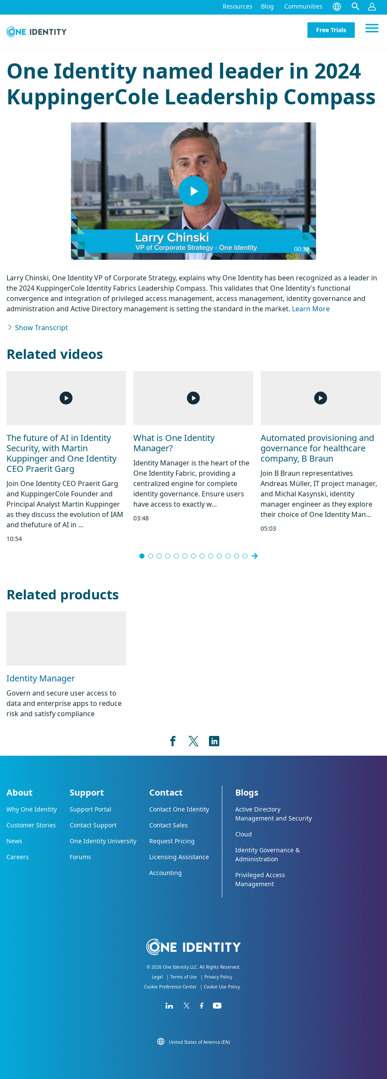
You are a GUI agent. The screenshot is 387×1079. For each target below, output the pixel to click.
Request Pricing (172, 841)
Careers (17, 857)
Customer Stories (31, 825)
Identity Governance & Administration (267, 854)
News (14, 841)
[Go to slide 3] (159, 556)
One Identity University (103, 841)
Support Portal (90, 809)
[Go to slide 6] (184, 556)
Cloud (243, 834)
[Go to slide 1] (141, 556)
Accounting (165, 873)
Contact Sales (168, 825)
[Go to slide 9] (210, 556)
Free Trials (331, 30)
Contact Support (93, 825)
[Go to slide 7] (193, 556)
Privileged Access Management (260, 879)
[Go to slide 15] (245, 556)
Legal (157, 977)
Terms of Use (183, 977)
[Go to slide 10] (219, 556)
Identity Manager (40, 678)
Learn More (311, 308)
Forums (80, 857)
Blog (267, 6)
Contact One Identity (179, 809)
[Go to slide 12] (236, 556)
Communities (303, 6)
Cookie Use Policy (222, 987)
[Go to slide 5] (176, 556)
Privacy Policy (218, 977)
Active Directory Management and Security (273, 813)
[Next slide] (254, 556)
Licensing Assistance (179, 857)
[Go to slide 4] (167, 556)
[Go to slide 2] (150, 556)
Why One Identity (31, 809)
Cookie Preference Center (170, 987)
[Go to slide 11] (227, 556)
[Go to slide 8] (202, 556)
